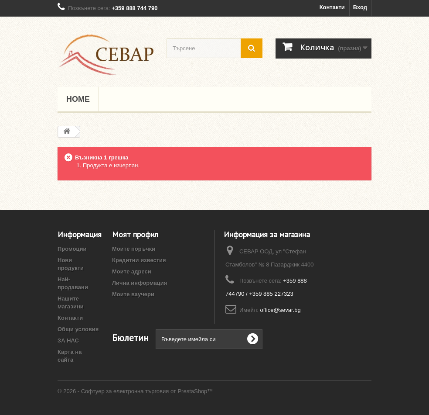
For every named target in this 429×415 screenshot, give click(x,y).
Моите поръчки (133, 249)
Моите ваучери (133, 294)
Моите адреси (131, 271)
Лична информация (139, 283)
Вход (360, 7)
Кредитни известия (139, 260)
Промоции (72, 249)
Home (78, 99)
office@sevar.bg (280, 310)
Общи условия (78, 329)
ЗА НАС (68, 340)
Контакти (332, 7)
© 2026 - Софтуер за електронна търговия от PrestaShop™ (135, 391)
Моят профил (135, 234)
